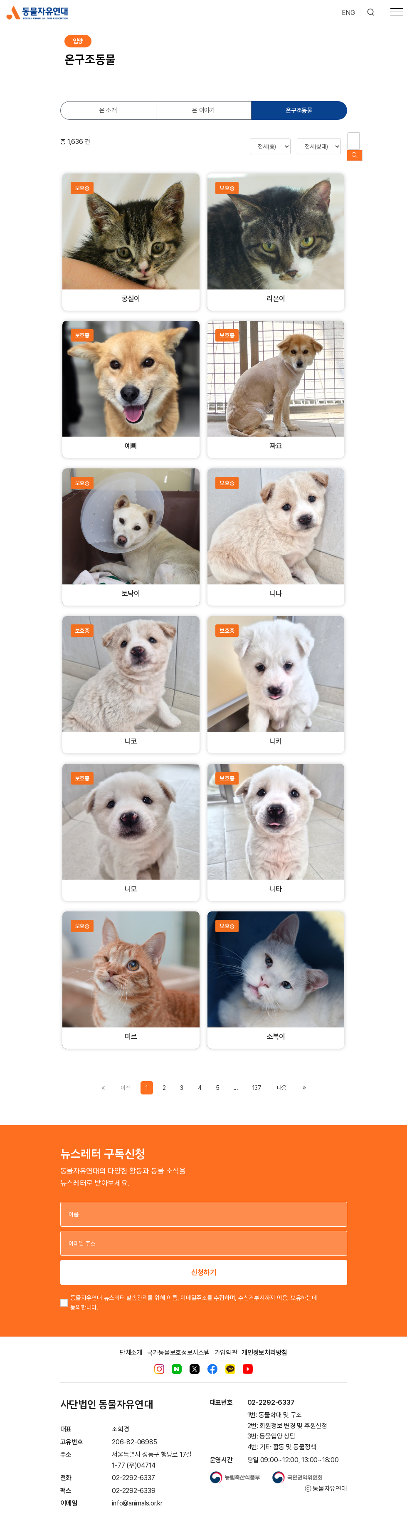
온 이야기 (203, 110)
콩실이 (130, 290)
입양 (78, 41)
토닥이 (130, 585)
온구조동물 (299, 110)
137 (256, 1079)
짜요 (276, 437)
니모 (131, 880)
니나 (276, 585)
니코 (131, 733)
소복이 (275, 1028)
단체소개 (131, 1344)
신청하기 (203, 1264)
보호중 (82, 179)
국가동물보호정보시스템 (178, 1344)
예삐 (131, 437)
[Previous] (281, 1079)
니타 (276, 880)
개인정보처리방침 (264, 1344)
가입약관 (226, 1344)
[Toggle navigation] (396, 13)
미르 (131, 1028)
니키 (276, 733)
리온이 (275, 290)
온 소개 (108, 110)
